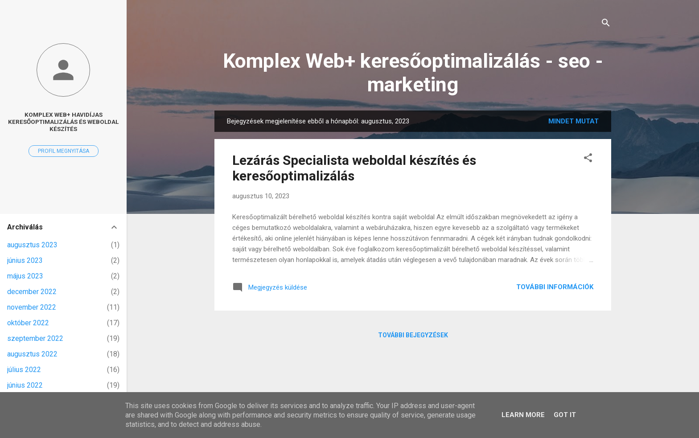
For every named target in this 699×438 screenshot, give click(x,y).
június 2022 (25, 385)
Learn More (523, 415)
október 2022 (28, 323)
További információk (554, 287)
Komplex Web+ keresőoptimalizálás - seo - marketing (413, 72)
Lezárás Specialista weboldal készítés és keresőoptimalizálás (354, 168)
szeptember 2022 (35, 338)
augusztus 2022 (32, 354)
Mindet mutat (573, 121)
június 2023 (25, 260)
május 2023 (25, 276)
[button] (588, 159)
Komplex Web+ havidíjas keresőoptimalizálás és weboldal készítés (63, 121)
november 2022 (31, 307)
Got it (565, 415)
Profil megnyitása (63, 151)
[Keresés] (605, 24)
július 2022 (24, 369)
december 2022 (32, 291)
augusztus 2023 (32, 245)
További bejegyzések (413, 335)
